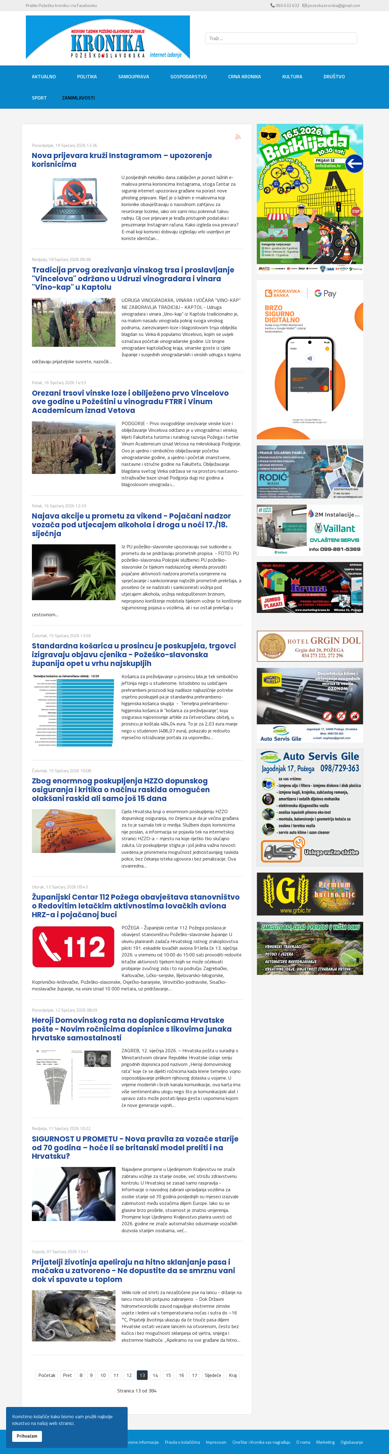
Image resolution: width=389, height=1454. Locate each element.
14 (155, 1375)
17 (194, 1375)
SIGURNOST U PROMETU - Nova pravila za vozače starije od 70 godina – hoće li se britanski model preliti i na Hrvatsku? (135, 1148)
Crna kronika (244, 76)
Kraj (233, 1375)
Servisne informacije (140, 1442)
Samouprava (133, 76)
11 (116, 1375)
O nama (303, 1442)
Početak (46, 1375)
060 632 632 (287, 5)
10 (103, 1375)
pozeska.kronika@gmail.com (334, 5)
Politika (87, 76)
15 (168, 1375)
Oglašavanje (352, 1442)
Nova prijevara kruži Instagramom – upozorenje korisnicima (122, 159)
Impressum (216, 1442)
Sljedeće (213, 1375)
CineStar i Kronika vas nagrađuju (261, 1442)
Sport (39, 97)
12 (129, 1375)
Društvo (334, 76)
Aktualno (44, 76)
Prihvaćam (27, 1436)
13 (142, 1375)
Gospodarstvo (188, 76)
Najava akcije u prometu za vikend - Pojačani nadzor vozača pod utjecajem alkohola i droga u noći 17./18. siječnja (131, 525)
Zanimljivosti (78, 97)
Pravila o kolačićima (182, 1442)
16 (181, 1375)
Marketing (325, 1442)
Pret (67, 1375)
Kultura (292, 76)
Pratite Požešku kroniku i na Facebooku (61, 5)
